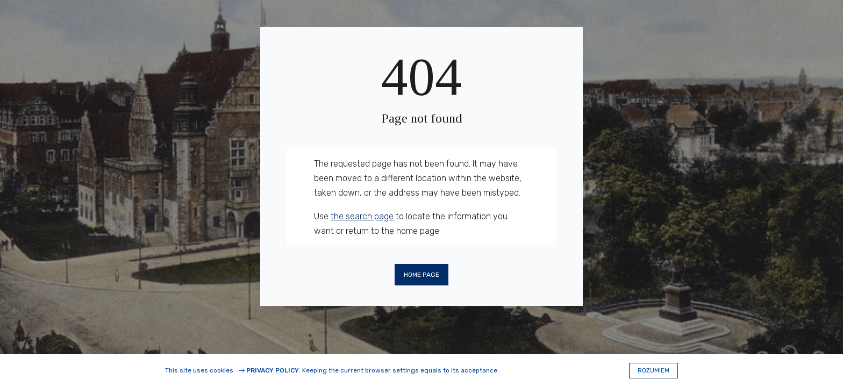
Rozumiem (653, 370)
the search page (362, 216)
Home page (421, 274)
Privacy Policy (272, 370)
